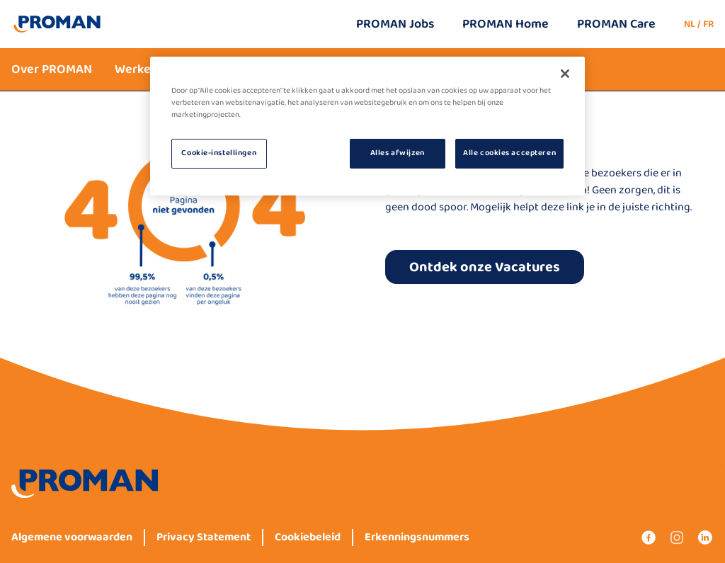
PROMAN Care (616, 24)
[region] (367, 126)
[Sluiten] (565, 73)
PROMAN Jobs (395, 24)
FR (708, 24)
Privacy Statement (203, 537)
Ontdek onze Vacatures (484, 267)
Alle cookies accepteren (509, 153)
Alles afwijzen (397, 153)
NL (689, 24)
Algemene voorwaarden (71, 537)
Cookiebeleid (308, 537)
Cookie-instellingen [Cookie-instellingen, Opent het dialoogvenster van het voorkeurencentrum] (218, 153)
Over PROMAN (51, 69)
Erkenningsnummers (417, 537)
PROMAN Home (505, 24)
